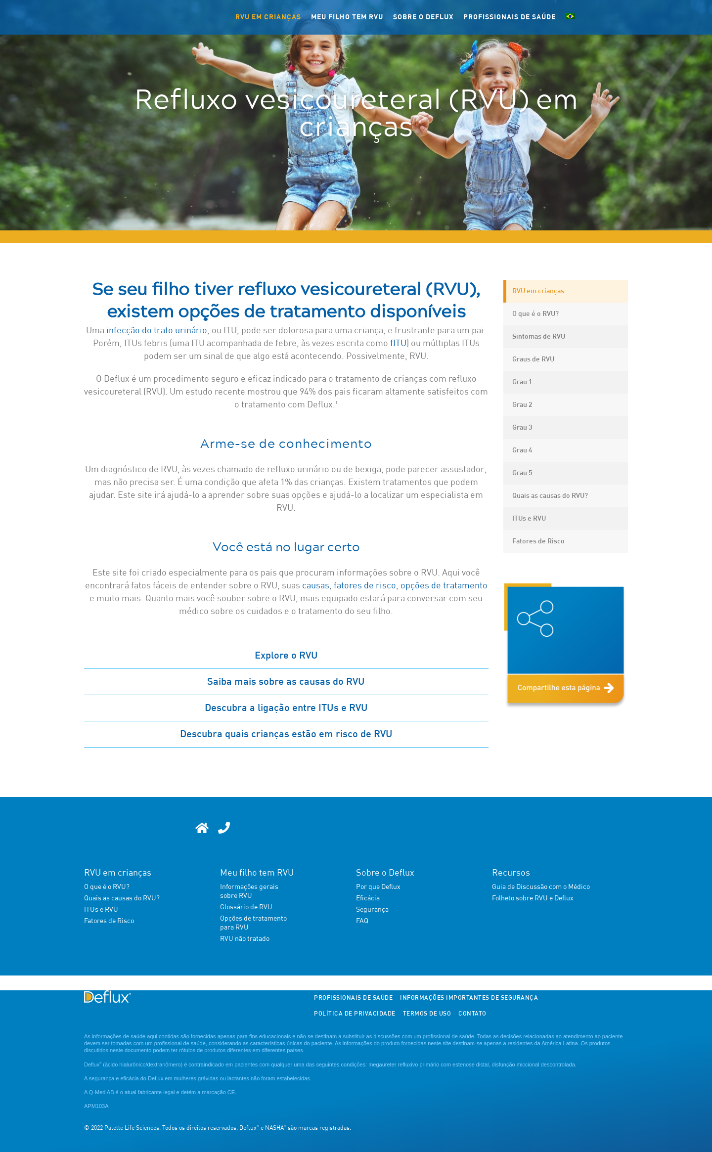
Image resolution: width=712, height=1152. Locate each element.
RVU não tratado (244, 938)
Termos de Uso (427, 1014)
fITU (398, 343)
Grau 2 (522, 404)
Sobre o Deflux (423, 17)
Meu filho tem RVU (347, 17)
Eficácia (368, 898)
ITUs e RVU (529, 518)
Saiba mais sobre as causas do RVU (286, 682)
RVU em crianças (268, 17)
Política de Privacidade (355, 1014)
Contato (472, 1014)
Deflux (92, 1064)
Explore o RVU (286, 656)
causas (315, 585)
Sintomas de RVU (538, 336)
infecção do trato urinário (156, 330)
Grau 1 (522, 382)
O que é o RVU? (535, 313)
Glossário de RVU (246, 907)
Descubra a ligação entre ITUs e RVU (286, 708)
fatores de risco (365, 585)
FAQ (362, 921)
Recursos (511, 873)
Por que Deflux (378, 887)
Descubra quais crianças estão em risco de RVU (286, 734)
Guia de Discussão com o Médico (541, 887)
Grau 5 (522, 473)
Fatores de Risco (538, 541)
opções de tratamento (444, 585)
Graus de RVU (533, 359)
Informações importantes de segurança (469, 998)
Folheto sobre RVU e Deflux (533, 898)
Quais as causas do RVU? (550, 495)
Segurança (372, 909)
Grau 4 (522, 450)
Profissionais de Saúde (509, 17)
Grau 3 (522, 427)
